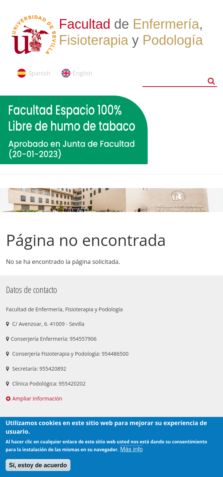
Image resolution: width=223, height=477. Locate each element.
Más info (131, 449)
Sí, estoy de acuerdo (38, 465)
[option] (111, 200)
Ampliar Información (37, 398)
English (82, 73)
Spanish (39, 73)
